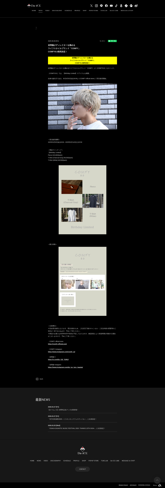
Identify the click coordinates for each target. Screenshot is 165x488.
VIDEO (47, 10)
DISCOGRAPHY (57, 10)
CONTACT (82, 469)
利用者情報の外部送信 (144, 485)
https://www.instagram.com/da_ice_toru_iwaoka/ (65, 367)
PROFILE (77, 10)
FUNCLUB (104, 10)
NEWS (40, 10)
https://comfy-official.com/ (57, 344)
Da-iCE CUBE (114, 10)
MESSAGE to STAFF (127, 10)
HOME (34, 10)
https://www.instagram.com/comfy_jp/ (61, 352)
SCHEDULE (68, 10)
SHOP (84, 10)
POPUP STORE (93, 10)
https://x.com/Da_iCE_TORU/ (58, 359)
